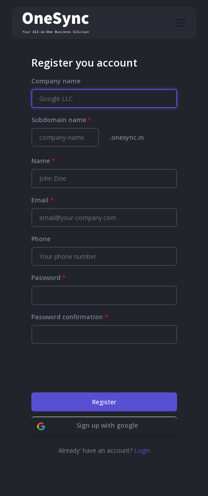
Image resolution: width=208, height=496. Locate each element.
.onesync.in (127, 137)
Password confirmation (69, 317)
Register (104, 402)
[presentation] (98, 368)
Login (142, 450)
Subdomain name (61, 120)
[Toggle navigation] (181, 23)
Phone (40, 239)
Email (42, 200)
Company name (55, 81)
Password (48, 277)
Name (43, 161)
